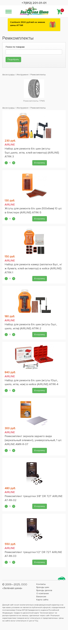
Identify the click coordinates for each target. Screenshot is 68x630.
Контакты (41, 584)
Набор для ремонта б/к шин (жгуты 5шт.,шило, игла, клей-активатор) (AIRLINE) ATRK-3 (32, 152)
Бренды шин (42, 587)
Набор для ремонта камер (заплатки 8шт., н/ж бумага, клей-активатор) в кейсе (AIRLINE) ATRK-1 (33, 268)
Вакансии (41, 596)
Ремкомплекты (38, 74)
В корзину (39, 162)
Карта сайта (42, 599)
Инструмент (22, 74)
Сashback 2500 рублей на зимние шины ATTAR (27, 24)
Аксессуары (8, 74)
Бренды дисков (44, 590)
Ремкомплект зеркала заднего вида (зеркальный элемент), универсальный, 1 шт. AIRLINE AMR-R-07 (33, 440)
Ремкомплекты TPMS (34, 101)
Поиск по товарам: (15, 47)
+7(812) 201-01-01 (34, 3)
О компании (42, 593)
